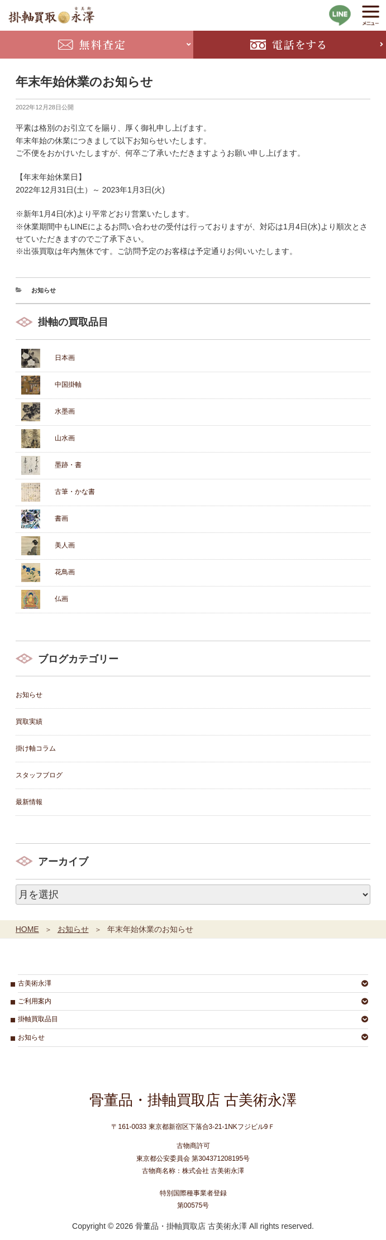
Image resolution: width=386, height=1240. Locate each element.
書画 (61, 518)
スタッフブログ (39, 775)
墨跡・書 (68, 465)
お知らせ (43, 290)
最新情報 (29, 802)
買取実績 (29, 721)
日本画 (65, 358)
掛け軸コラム (36, 748)
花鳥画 (65, 572)
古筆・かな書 (75, 492)
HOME (27, 929)
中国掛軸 (68, 384)
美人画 (65, 545)
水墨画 (65, 411)
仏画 (61, 599)
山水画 (65, 438)
